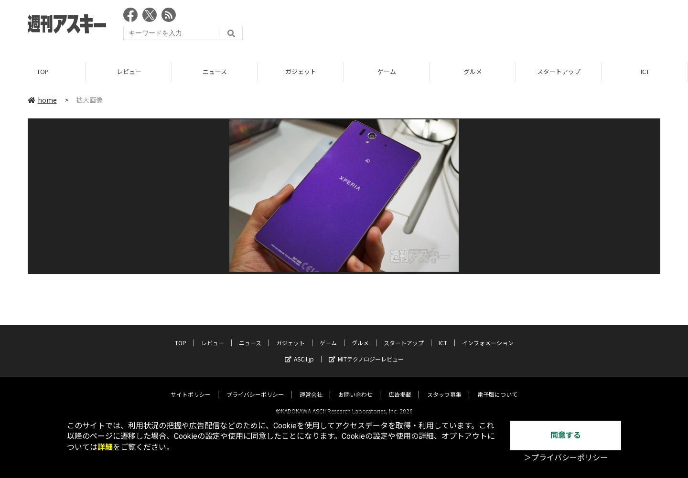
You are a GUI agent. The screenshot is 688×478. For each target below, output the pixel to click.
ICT (645, 71)
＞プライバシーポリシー (566, 457)
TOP (43, 71)
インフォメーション (488, 334)
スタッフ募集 (444, 386)
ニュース (215, 71)
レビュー (129, 71)
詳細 (105, 447)
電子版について (497, 386)
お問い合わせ (355, 386)
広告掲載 (399, 386)
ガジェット (300, 71)
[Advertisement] (486, 26)
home (42, 100)
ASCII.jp (299, 351)
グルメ (472, 71)
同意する (565, 435)
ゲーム (386, 71)
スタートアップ (558, 71)
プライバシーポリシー (255, 386)
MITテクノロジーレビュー (366, 351)
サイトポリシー (191, 386)
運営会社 (311, 386)
